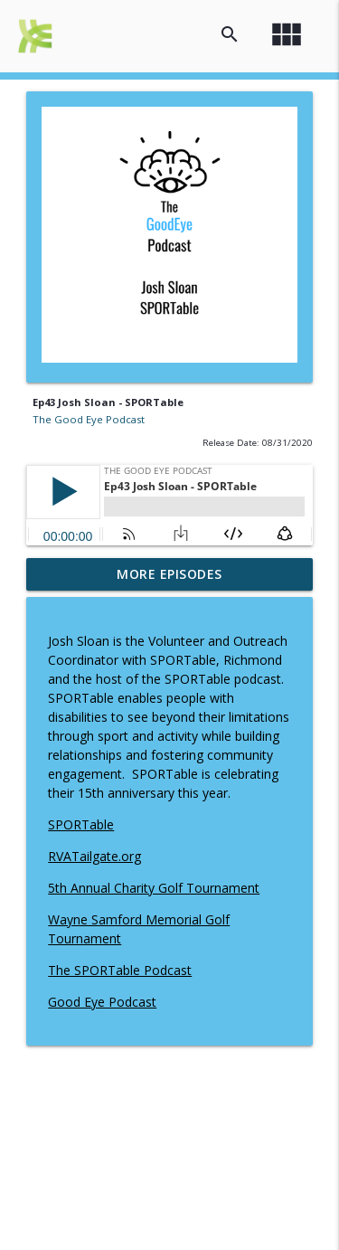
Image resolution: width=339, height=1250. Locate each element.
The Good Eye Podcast (89, 419)
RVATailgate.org (94, 856)
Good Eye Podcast (102, 1001)
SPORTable (81, 824)
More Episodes (169, 573)
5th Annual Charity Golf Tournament (153, 887)
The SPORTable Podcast (120, 970)
